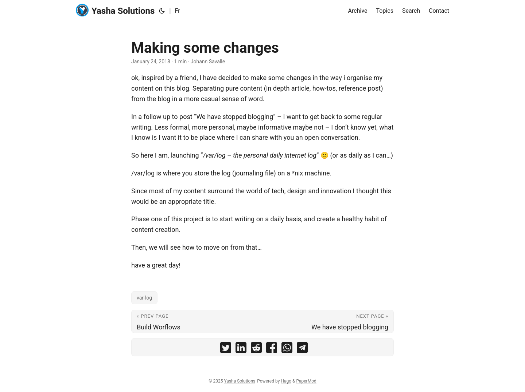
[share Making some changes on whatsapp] (286, 349)
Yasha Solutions (115, 10)
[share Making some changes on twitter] (225, 349)
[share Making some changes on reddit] (256, 349)
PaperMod (306, 381)
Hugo (286, 381)
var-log (144, 298)
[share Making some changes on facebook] (271, 349)
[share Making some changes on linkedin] (241, 349)
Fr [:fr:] (177, 10)
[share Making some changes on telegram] (302, 349)
